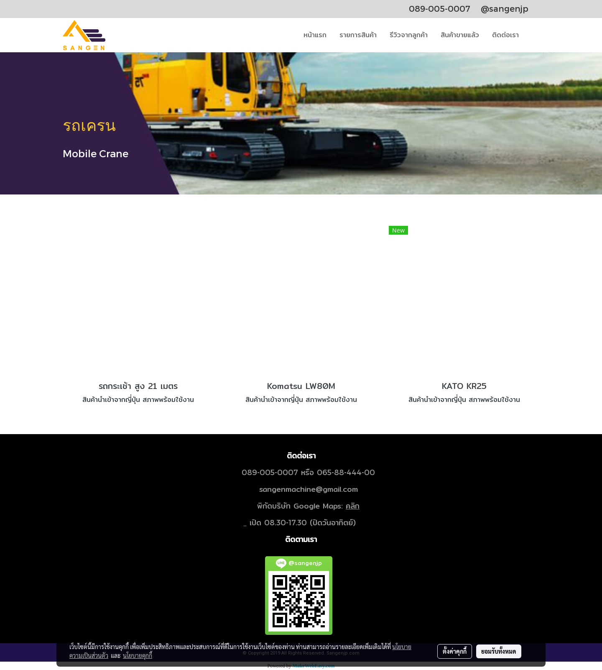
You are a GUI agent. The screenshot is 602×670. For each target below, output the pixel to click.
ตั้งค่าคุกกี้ (455, 651)
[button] (532, 35)
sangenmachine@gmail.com (308, 489)
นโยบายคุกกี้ (137, 655)
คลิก (353, 506)
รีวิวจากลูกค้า (409, 35)
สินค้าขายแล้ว (460, 35)
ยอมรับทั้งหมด (498, 651)
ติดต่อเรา (505, 35)
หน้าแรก (315, 35)
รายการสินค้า (358, 35)
